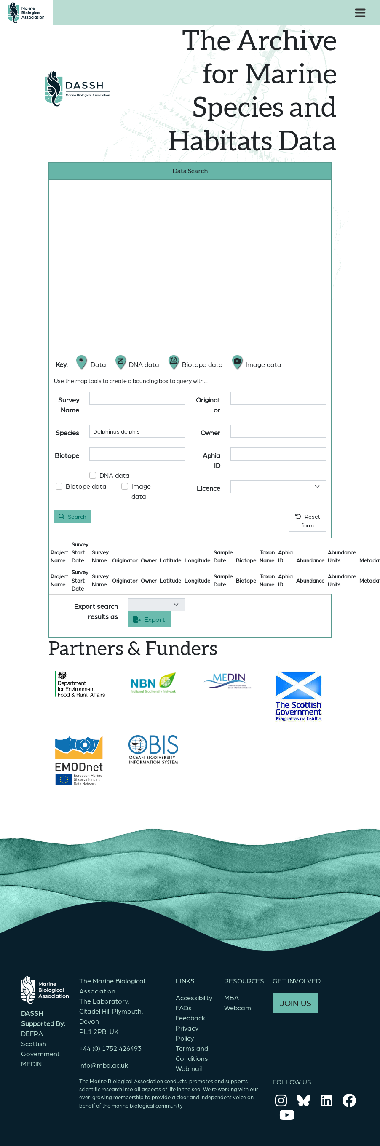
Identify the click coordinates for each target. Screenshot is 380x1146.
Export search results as (96, 611)
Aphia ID (211, 460)
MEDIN (31, 1063)
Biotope (67, 455)
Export (149, 619)
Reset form (307, 520)
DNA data (114, 475)
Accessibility (194, 997)
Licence (208, 488)
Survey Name (68, 404)
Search (72, 516)
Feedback (190, 1017)
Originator (208, 404)
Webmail (189, 1068)
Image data (141, 491)
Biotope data (86, 486)
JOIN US (295, 1002)
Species (67, 432)
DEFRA (32, 1033)
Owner (210, 432)
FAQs (184, 1007)
